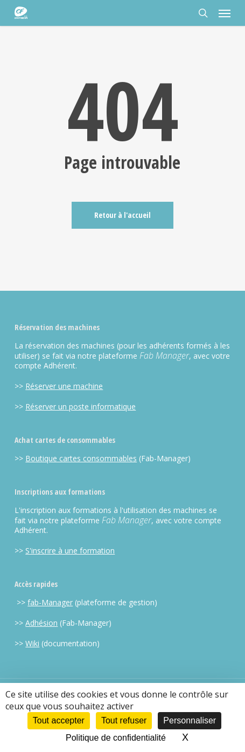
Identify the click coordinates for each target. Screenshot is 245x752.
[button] (224, 13)
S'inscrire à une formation (70, 550)
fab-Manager (50, 602)
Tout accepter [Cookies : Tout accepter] (59, 720)
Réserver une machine (64, 386)
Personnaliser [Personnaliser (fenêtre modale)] (189, 720)
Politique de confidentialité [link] (116, 737)
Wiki (32, 643)
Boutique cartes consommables (81, 458)
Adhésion (41, 623)
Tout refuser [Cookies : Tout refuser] (123, 720)
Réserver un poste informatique (80, 406)
